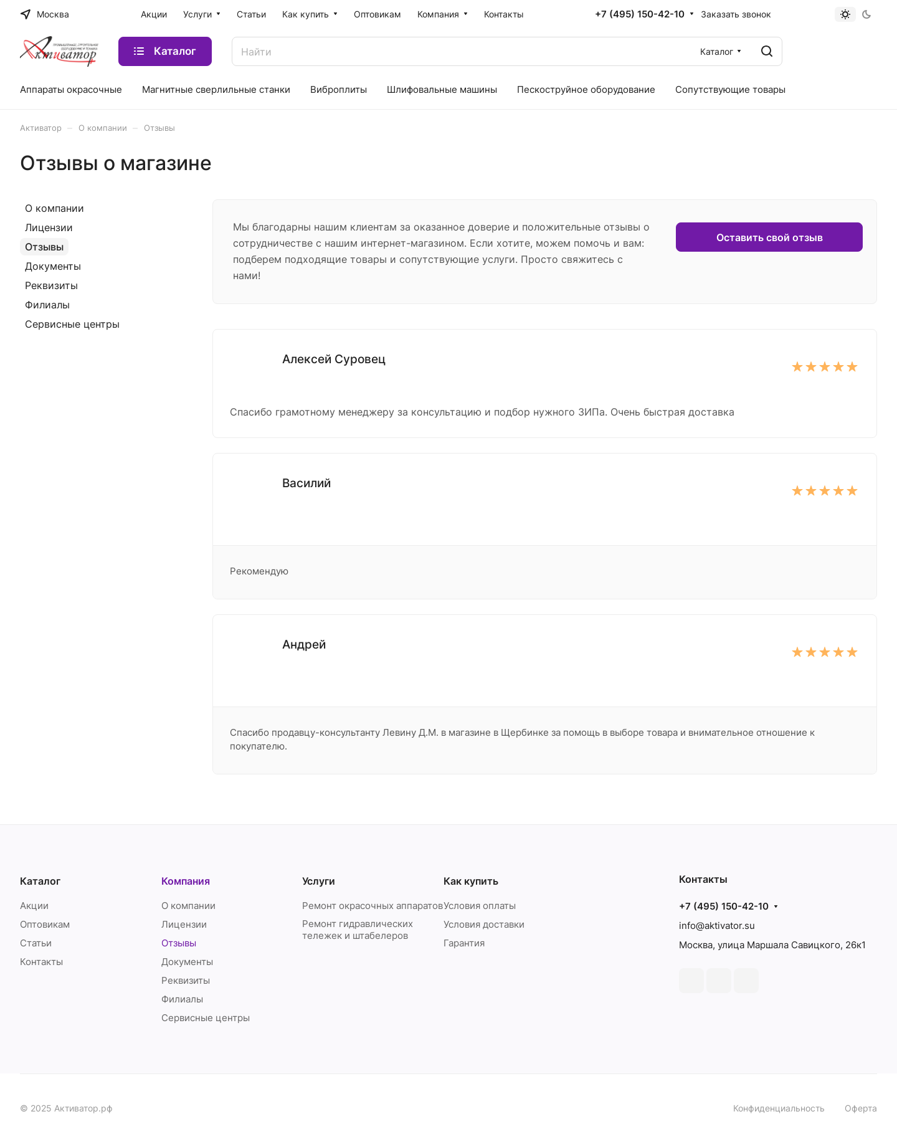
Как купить (471, 881)
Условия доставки (484, 924)
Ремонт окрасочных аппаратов (372, 905)
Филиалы (47, 304)
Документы (53, 266)
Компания (185, 881)
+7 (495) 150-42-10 (640, 14)
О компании (54, 208)
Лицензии (49, 227)
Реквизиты (51, 285)
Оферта (861, 1108)
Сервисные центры (72, 324)
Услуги (318, 881)
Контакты (41, 962)
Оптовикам (45, 924)
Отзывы (44, 246)
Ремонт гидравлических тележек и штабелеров (357, 929)
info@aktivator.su (717, 925)
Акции (34, 905)
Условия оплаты (480, 905)
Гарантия (464, 943)
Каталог (40, 881)
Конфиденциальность (779, 1108)
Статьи (36, 943)
